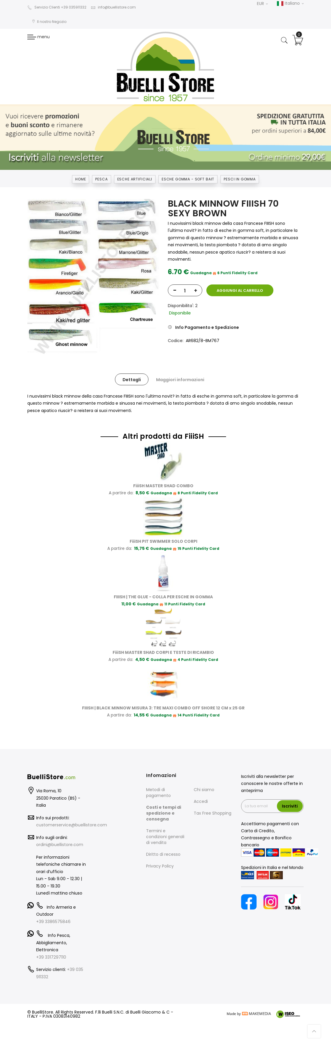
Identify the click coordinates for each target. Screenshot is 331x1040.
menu (38, 37)
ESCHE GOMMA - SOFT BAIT (188, 179)
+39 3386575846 (53, 922)
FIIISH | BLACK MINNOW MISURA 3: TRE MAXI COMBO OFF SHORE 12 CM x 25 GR (163, 708)
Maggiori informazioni (180, 380)
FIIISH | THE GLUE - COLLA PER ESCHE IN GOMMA (163, 597)
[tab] (131, 379)
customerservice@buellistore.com (71, 825)
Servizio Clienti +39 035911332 (56, 7)
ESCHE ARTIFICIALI (134, 179)
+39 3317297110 (51, 957)
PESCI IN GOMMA (240, 179)
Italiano (290, 3)
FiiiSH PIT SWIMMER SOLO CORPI (163, 541)
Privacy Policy (160, 866)
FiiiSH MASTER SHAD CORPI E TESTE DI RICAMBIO (163, 652)
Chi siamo (204, 790)
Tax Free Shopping (212, 813)
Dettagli (132, 380)
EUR (262, 3)
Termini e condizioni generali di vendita (165, 836)
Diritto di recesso (163, 854)
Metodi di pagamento (158, 792)
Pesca (101, 179)
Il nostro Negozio (49, 21)
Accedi (201, 801)
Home (80, 179)
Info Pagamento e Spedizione (207, 327)
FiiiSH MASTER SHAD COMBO (163, 486)
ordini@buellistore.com (59, 845)
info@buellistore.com (113, 7)
